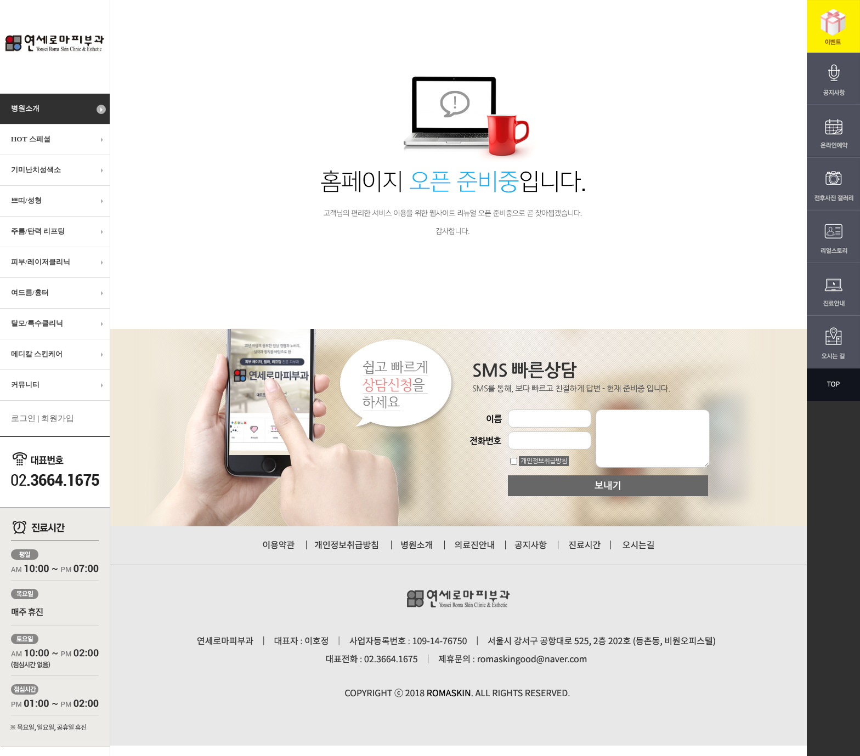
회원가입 (57, 418)
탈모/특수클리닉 (58, 323)
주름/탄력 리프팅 (58, 231)
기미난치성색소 (58, 170)
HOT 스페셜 (58, 139)
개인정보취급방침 (543, 461)
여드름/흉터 (58, 292)
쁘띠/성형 (58, 200)
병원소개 (58, 109)
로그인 (23, 418)
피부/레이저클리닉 (58, 262)
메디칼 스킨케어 (58, 354)
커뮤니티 (58, 384)
